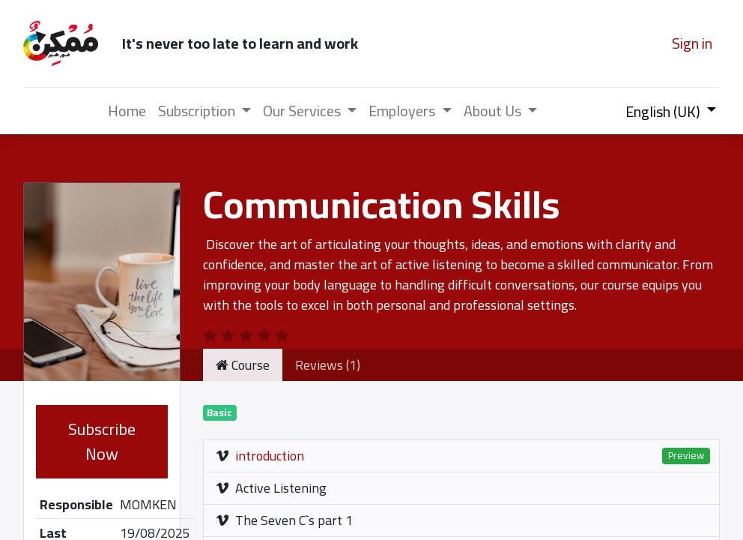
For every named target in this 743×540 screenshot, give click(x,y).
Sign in (692, 43)
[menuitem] (127, 111)
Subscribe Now (102, 441)
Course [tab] (243, 364)
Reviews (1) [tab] (327, 364)
